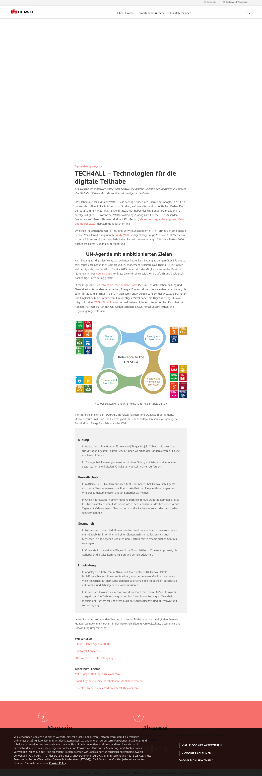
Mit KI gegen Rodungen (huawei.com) (98, 672)
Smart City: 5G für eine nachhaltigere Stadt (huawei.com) (110, 679)
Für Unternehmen (157, 10)
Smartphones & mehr (128, 10)
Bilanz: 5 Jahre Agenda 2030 (92, 642)
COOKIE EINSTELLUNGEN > (196, 759)
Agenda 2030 (104, 272)
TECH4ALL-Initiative (106, 301)
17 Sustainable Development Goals (116, 283)
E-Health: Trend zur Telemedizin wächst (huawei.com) (107, 686)
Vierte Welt (122, 234)
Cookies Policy (57, 763)
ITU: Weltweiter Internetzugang (94, 656)
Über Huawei (101, 10)
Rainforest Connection (88, 649)
